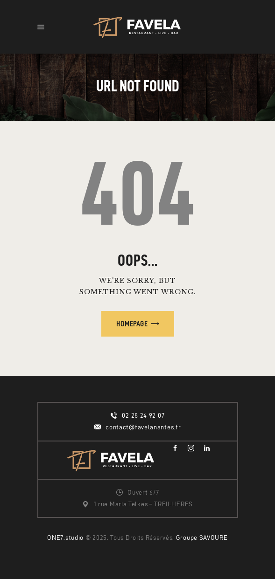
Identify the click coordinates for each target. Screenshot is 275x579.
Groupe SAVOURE (202, 537)
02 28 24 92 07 (143, 415)
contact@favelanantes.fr (143, 427)
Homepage (132, 324)
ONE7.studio (65, 537)
